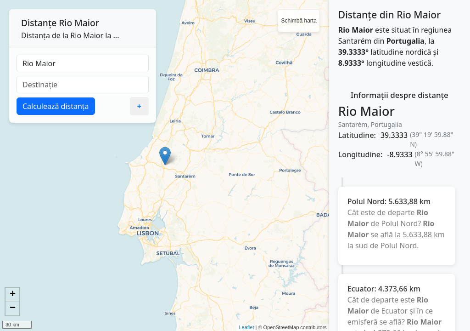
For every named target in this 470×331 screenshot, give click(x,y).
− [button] (13, 308)
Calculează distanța (55, 106)
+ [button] (13, 295)
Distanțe (38, 23)
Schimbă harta (298, 20)
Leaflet (246, 327)
